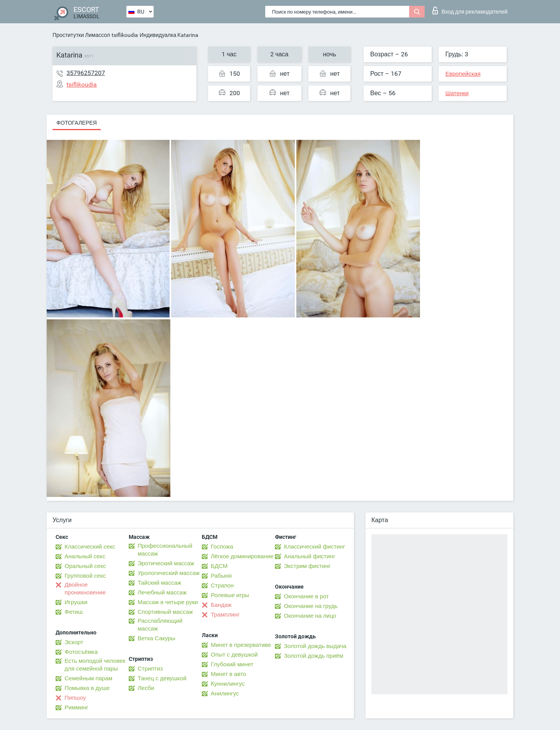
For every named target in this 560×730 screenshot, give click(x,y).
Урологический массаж (169, 573)
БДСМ (219, 566)
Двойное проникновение (85, 588)
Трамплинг (225, 614)
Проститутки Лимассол (81, 35)
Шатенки (457, 93)
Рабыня (221, 575)
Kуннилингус (228, 683)
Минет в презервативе (241, 644)
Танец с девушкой (162, 678)
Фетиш (74, 611)
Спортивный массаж (165, 611)
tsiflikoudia (125, 35)
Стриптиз (150, 668)
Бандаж (221, 604)
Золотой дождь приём (313, 655)
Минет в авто (228, 674)
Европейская (462, 73)
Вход (470, 10)
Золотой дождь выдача (315, 646)
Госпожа (222, 546)
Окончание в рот (306, 596)
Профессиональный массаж (165, 549)
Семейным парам (88, 678)
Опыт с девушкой (234, 654)
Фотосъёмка (81, 651)
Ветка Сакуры (156, 638)
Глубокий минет (232, 664)
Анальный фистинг (309, 556)
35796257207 (85, 73)
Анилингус (225, 693)
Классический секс (90, 546)
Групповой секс (85, 575)
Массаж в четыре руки (168, 602)
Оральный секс (85, 566)
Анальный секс (85, 556)
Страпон (222, 585)
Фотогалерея (76, 123)
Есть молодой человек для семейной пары (95, 664)
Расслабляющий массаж (160, 624)
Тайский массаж (159, 582)
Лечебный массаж (162, 592)
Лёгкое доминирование (242, 556)
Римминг (76, 707)
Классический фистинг (314, 546)
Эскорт (74, 642)
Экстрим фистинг (307, 566)
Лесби (146, 688)
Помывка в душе (87, 688)
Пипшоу (75, 697)
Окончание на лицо (310, 615)
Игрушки (76, 602)
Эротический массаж (166, 563)
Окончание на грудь (311, 606)
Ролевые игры (230, 595)
